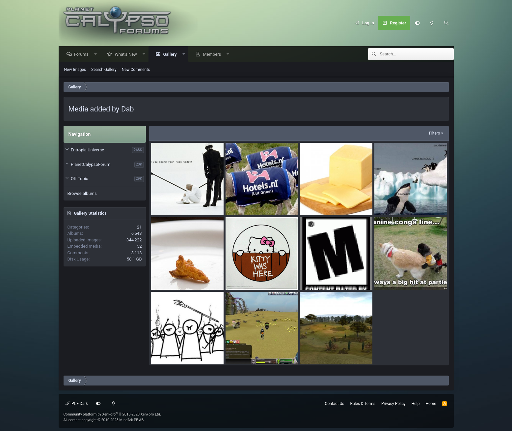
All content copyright (104, 420)
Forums (83, 54)
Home (430, 403)
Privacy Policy (393, 403)
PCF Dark (77, 403)
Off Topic (79, 178)
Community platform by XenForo (112, 414)
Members (213, 54)
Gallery (171, 54)
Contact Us (334, 403)
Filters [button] (434, 133)
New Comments (136, 70)
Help (416, 403)
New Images (75, 70)
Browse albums (82, 193)
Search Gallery (104, 70)
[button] (97, 54)
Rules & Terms (362, 403)
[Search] (446, 23)
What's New (127, 54)
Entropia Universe (87, 150)
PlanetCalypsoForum (90, 164)
